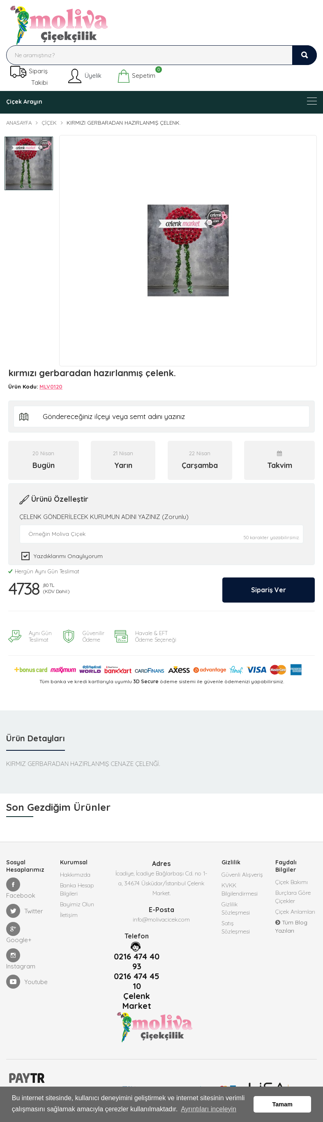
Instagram (20, 957)
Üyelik (84, 76)
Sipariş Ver (268, 588)
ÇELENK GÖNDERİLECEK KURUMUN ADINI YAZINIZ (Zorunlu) (104, 515)
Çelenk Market (136, 999)
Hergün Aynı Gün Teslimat (43, 569)
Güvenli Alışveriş (242, 872)
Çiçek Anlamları (295, 909)
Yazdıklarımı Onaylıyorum (68, 554)
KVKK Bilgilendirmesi (239, 887)
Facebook (20, 886)
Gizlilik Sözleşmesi (235, 906)
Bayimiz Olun (77, 902)
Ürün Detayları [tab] (35, 736)
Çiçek (49, 122)
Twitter (24, 909)
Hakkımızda (75, 872)
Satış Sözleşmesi (235, 925)
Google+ (19, 931)
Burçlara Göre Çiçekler (293, 895)
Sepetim (136, 76)
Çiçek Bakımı (291, 880)
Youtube (27, 980)
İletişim (69, 913)
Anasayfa (19, 122)
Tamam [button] (282, 1104)
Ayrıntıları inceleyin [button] (208, 1109)
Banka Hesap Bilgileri (77, 887)
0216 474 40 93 (136, 959)
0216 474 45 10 (136, 979)
